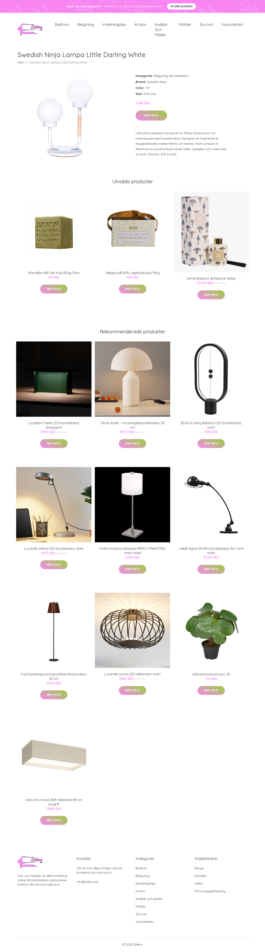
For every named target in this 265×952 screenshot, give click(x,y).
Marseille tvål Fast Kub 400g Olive (53, 273)
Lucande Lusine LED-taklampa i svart (132, 675)
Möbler (185, 24)
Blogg (199, 869)
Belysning (85, 24)
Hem (21, 63)
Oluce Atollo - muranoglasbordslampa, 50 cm (133, 425)
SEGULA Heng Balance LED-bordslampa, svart (211, 425)
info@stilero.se (87, 882)
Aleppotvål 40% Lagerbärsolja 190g (133, 273)
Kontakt (200, 876)
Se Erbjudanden (181, 6)
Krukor (140, 24)
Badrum (62, 24)
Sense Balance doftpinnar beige (211, 279)
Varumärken (232, 24)
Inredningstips (114, 24)
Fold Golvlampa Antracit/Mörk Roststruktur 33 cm (54, 677)
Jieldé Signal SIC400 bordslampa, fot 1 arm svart (211, 551)
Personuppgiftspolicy (210, 891)
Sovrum (206, 24)
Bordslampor (179, 76)
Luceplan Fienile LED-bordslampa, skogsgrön (54, 425)
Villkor (199, 884)
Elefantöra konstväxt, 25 (211, 675)
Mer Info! (151, 116)
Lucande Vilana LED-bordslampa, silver (54, 549)
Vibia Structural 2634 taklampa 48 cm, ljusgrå (54, 802)
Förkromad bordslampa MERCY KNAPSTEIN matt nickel (132, 551)
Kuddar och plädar (161, 29)
